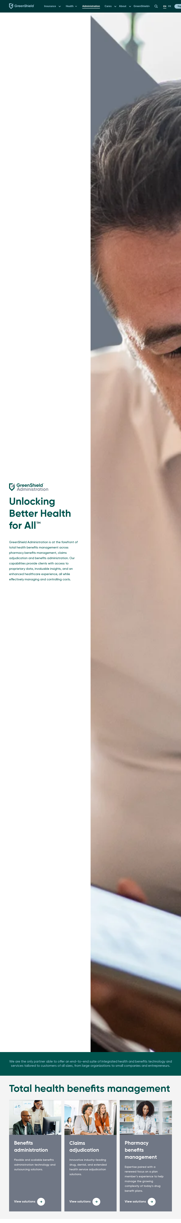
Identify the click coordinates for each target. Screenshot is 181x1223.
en (164, 6)
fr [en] (169, 6)
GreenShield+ (142, 6)
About (122, 6)
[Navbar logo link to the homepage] (21, 6)
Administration (91, 6)
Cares (108, 6)
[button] (59, 6)
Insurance (50, 6)
